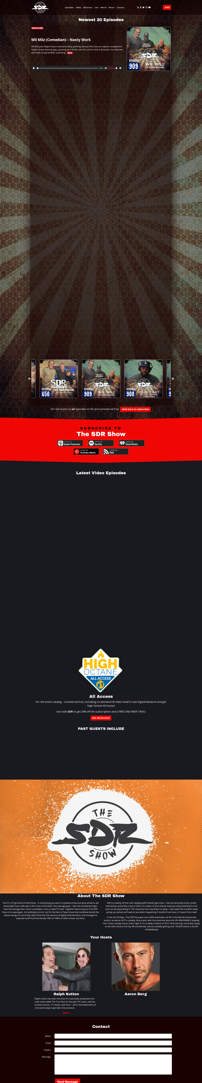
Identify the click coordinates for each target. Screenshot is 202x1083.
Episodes (69, 7)
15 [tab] (118, 400)
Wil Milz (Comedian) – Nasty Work (61, 39)
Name (48, 1036)
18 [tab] (129, 400)
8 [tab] (91, 400)
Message (46, 1056)
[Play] (34, 68)
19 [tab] (133, 400)
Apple (70, 443)
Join (167, 7)
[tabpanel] (101, 379)
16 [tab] (122, 400)
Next (173, 379)
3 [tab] (72, 400)
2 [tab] (68, 400)
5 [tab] (80, 400)
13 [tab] (110, 400)
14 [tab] (114, 400)
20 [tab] (137, 400)
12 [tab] (107, 400)
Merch (103, 7)
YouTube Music (86, 451)
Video (78, 7)
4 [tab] (76, 400)
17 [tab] (126, 400)
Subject (47, 1049)
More (70, 53)
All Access (88, 7)
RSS (115, 451)
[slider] (67, 68)
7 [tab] (87, 400)
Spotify (101, 443)
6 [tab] (84, 400)
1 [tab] (64, 400)
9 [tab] (95, 400)
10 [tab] (99, 400)
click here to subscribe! (135, 409)
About (111, 7)
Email (48, 1043)
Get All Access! (101, 718)
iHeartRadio (132, 443)
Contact (120, 7)
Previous (29, 379)
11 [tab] (103, 400)
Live (96, 7)
